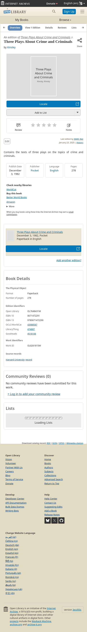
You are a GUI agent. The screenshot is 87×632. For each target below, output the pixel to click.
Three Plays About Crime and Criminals (45, 37)
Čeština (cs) (11, 541)
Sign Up (69, 12)
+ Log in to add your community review (34, 394)
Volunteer (10, 463)
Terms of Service (14, 479)
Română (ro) (12, 577)
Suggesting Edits (53, 506)
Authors (48, 467)
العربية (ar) (10, 537)
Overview (15, 27)
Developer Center (14, 498)
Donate (52, 3)
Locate (43, 104)
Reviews (62, 27)
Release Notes (52, 514)
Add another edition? (68, 260)
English (54, 170)
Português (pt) (13, 573)
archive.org (16, 624)
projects (14, 621)
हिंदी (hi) (9, 561)
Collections (50, 475)
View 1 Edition (32, 27)
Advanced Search (53, 479)
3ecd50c (77, 609)
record (28, 359)
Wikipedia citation (74, 443)
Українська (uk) (13, 589)
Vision (8, 459)
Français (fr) (11, 557)
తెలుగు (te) (10, 585)
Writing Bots (12, 510)
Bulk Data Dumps (14, 506)
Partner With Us (14, 467)
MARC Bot (78, 139)
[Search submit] (54, 11)
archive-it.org (34, 624)
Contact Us (50, 502)
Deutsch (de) (12, 545)
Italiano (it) (11, 569)
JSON (54, 443)
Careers (9, 471)
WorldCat (11, 189)
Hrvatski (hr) (12, 565)
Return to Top (51, 483)
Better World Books (16, 197)
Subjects (48, 471)
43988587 (32, 324)
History (80, 142)
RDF (48, 443)
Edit (7, 141)
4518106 (31, 333)
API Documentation (15, 502)
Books (47, 463)
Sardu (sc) (10, 581)
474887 (31, 329)
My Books (21, 20)
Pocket (35, 170)
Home (47, 459)
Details (49, 27)
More (11, 206)
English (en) (11, 549)
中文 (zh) (10, 593)
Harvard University (15, 359)
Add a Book (50, 510)
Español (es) (11, 553)
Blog (7, 475)
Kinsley (11, 47)
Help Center (50, 498)
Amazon (10, 201)
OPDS (61, 443)
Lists (74, 27)
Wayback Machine (41, 621)
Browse (57, 20)
